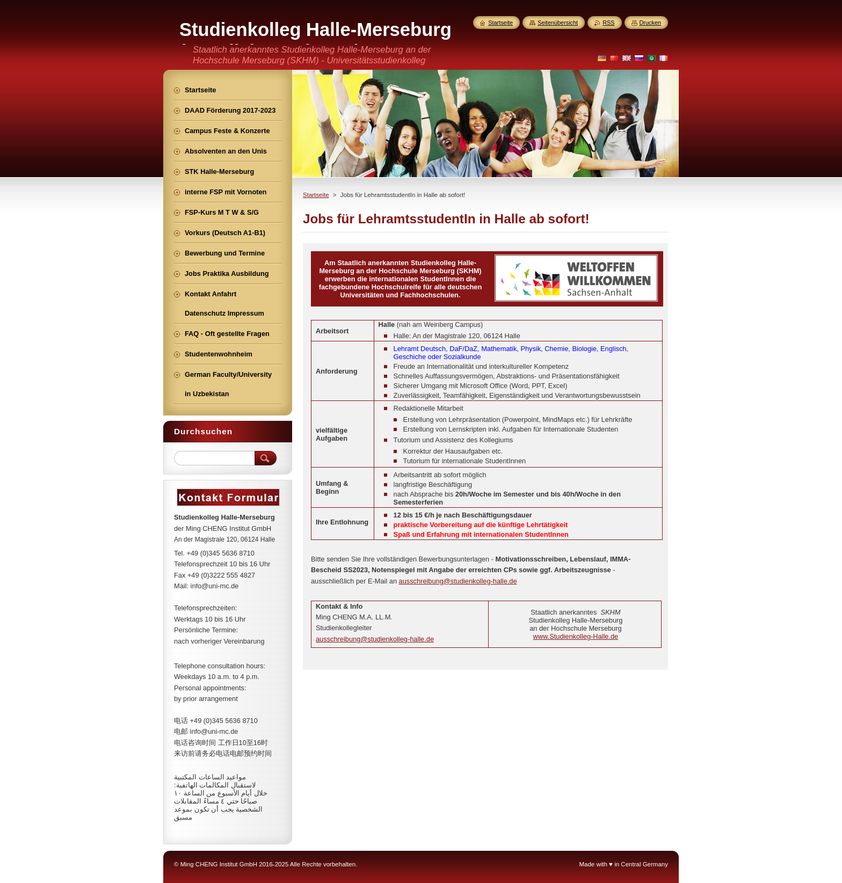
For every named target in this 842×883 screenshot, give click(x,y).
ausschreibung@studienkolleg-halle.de (458, 581)
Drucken (651, 22)
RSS (608, 22)
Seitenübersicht (558, 22)
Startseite (316, 195)
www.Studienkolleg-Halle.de (576, 636)
